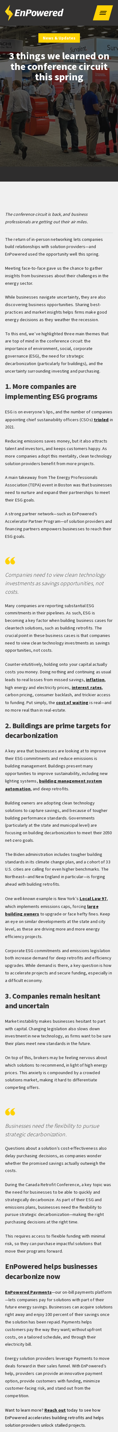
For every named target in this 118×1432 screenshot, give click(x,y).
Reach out (55, 1407)
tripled (101, 419)
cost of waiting (72, 701)
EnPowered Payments (28, 1289)
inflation (95, 679)
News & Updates (59, 38)
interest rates (87, 687)
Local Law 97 (92, 897)
